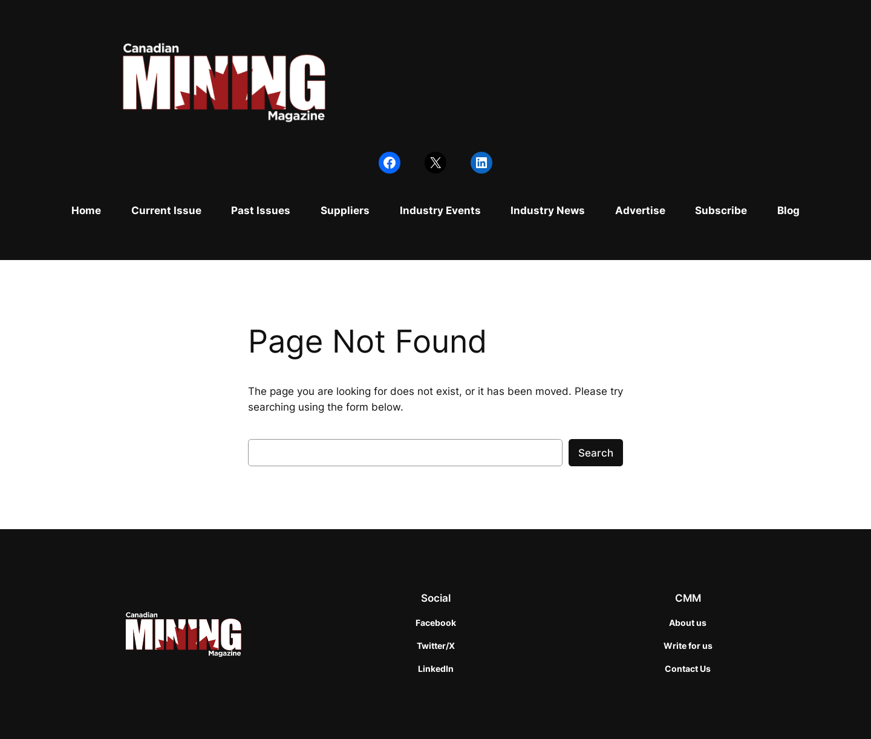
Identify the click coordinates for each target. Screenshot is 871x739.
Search (595, 453)
